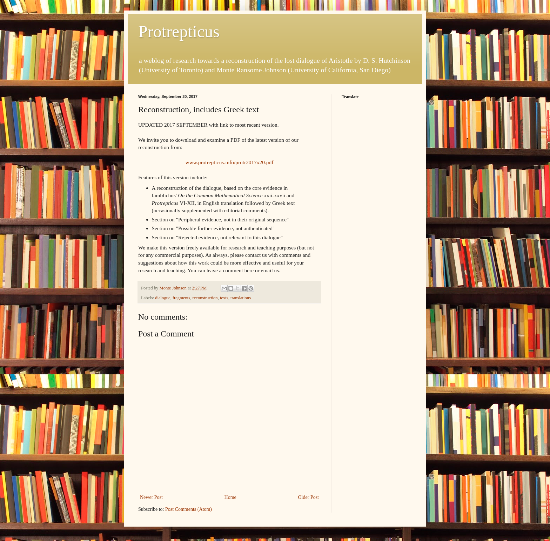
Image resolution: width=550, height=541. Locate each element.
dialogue (162, 297)
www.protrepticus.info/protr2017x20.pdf (230, 162)
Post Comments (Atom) (188, 509)
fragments (181, 297)
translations (240, 297)
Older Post (308, 497)
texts (224, 297)
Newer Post (151, 497)
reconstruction (205, 297)
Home (230, 497)
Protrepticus (179, 31)
